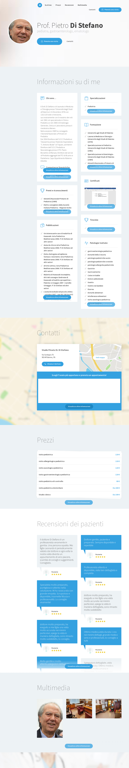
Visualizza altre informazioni (57, 170)
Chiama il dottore (53, 364)
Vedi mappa (100, 357)
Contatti (92, 9)
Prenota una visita (110, 9)
